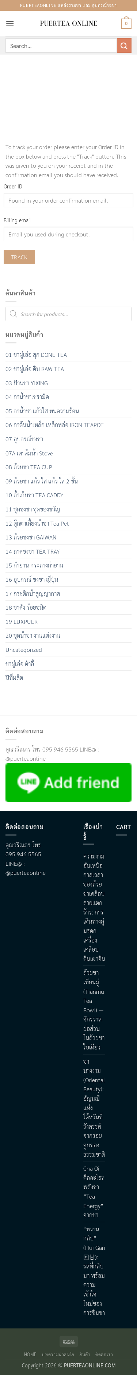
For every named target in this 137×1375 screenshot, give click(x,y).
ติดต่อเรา (104, 1354)
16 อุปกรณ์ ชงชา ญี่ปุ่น (31, 579)
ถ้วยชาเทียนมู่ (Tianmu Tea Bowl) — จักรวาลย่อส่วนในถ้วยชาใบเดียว (93, 1010)
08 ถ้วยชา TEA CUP (28, 467)
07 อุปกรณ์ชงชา (24, 439)
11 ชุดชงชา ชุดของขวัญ (32, 509)
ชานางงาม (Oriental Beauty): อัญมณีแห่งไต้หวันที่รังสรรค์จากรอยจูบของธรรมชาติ (94, 1107)
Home (30, 1354)
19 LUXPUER (21, 621)
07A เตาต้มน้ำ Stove (29, 453)
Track (19, 257)
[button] (9, 23)
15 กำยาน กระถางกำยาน (34, 565)
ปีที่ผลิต (14, 677)
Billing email (17, 220)
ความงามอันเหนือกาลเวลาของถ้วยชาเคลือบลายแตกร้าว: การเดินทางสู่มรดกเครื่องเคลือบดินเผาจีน (94, 907)
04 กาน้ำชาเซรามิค (27, 396)
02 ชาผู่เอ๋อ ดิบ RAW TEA (34, 368)
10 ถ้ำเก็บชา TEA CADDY (34, 495)
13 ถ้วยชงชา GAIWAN (31, 537)
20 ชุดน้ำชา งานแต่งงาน (32, 635)
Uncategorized (23, 649)
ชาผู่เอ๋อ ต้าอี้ (19, 663)
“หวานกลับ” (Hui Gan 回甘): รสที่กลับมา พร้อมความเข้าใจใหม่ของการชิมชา (94, 1270)
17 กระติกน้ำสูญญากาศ (32, 593)
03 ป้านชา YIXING (26, 383)
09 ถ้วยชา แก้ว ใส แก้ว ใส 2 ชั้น (41, 481)
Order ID (13, 186)
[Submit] (124, 45)
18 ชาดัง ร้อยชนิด (25, 607)
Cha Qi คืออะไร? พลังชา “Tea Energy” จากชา (93, 1191)
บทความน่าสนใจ (58, 1354)
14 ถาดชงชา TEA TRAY (32, 551)
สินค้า (84, 1354)
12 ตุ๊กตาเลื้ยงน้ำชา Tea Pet (37, 523)
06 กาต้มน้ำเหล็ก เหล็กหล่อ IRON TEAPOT (54, 425)
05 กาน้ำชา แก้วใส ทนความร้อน (42, 411)
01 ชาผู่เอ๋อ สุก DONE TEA (36, 354)
